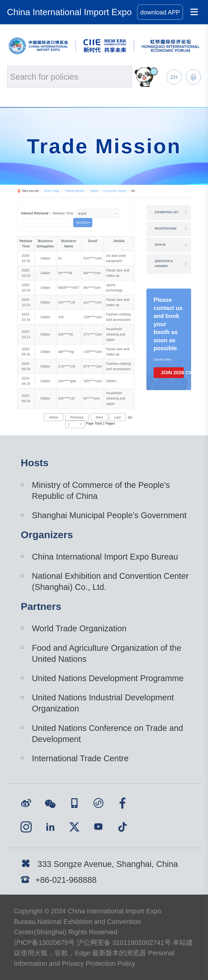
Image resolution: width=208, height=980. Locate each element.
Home (53, 417)
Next (99, 417)
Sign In (160, 244)
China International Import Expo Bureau (105, 556)
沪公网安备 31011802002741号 (124, 942)
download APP (160, 12)
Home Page (51, 191)
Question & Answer (164, 263)
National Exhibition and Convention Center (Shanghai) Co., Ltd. (110, 581)
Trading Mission (75, 191)
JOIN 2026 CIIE (172, 372)
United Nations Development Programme (108, 678)
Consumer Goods (114, 191)
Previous (76, 417)
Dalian (94, 191)
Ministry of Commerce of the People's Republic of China (101, 490)
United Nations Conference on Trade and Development (107, 733)
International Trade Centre (80, 758)
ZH (174, 77)
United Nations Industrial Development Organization (103, 703)
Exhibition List (167, 212)
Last (117, 417)
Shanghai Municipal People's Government (109, 515)
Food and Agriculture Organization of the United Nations (106, 653)
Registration (166, 228)
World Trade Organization (79, 628)
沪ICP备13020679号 (44, 942)
